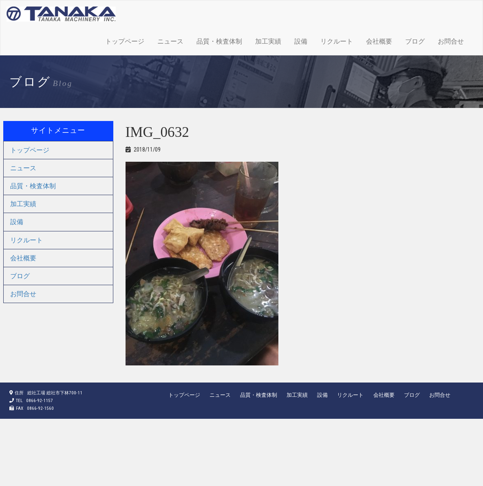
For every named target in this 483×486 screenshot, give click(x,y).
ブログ (415, 41)
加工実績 (268, 41)
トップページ (124, 41)
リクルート (336, 41)
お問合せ (451, 41)
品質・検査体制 (219, 41)
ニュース (170, 41)
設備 (300, 41)
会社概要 (379, 41)
